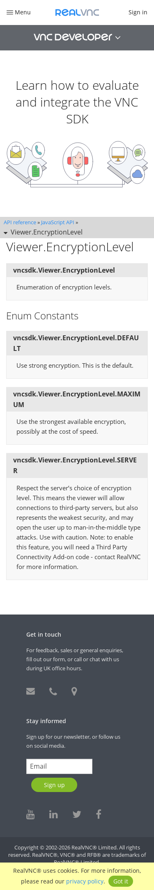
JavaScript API (57, 222)
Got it (120, 881)
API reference (20, 222)
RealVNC (77, 12)
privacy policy (84, 881)
